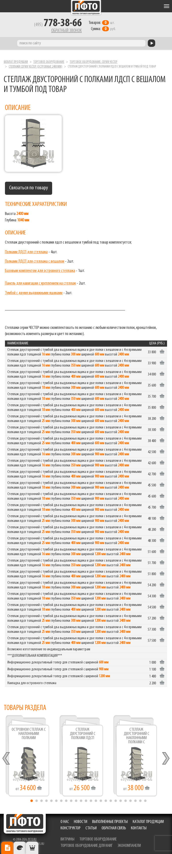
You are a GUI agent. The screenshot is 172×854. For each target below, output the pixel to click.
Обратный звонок (66, 30)
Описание (7, 848)
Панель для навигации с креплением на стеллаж (40, 283)
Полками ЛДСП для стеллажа (26, 252)
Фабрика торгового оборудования (86, 7)
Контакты (139, 828)
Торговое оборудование (48, 62)
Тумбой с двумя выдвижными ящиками (34, 293)
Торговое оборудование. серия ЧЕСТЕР (93, 62)
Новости (80, 821)
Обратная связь (114, 828)
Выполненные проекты (110, 821)
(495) (58, 24)
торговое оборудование (98, 839)
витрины (67, 839)
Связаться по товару (28, 188)
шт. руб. (102, 26)
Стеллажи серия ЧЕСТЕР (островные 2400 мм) (35, 66)
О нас (65, 821)
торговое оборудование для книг (87, 845)
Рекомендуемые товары (32, 848)
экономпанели (129, 845)
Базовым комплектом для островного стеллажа (40, 270)
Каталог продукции (16, 62)
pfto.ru (32, 839)
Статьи (91, 828)
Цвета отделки (20, 848)
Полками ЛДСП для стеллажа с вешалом (34, 261)
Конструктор (71, 828)
